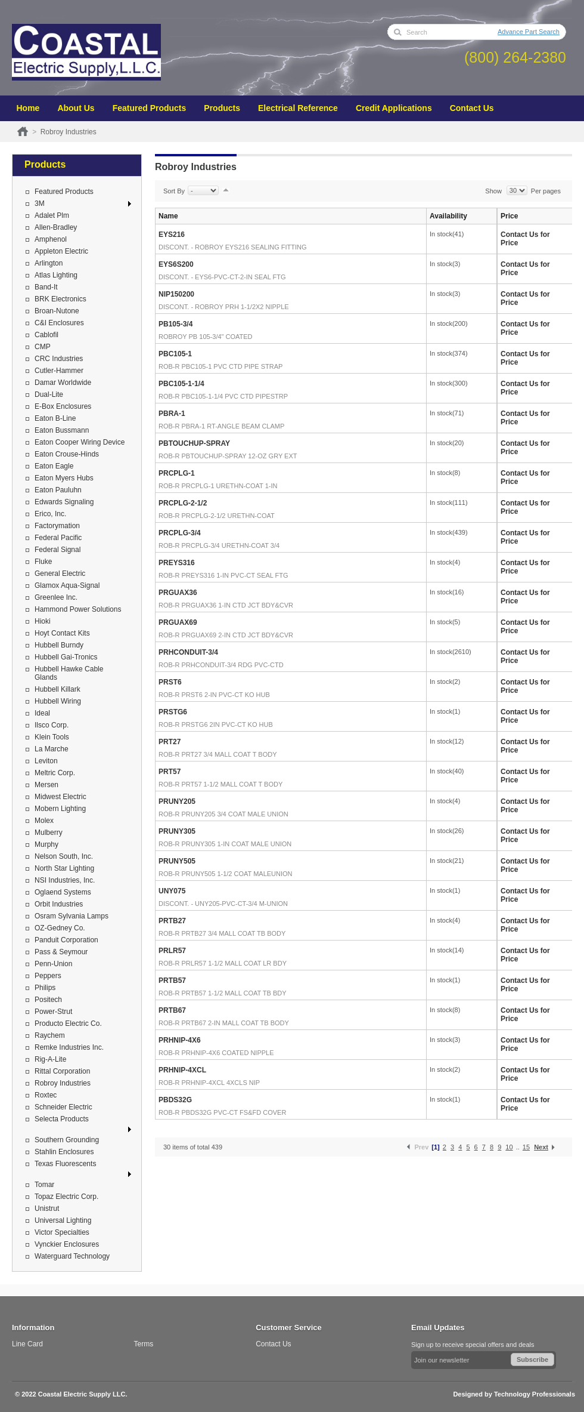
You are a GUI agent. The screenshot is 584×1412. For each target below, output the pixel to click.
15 (526, 1147)
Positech (48, 999)
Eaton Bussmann (62, 430)
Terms (144, 1344)
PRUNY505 (177, 861)
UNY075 (172, 891)
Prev (421, 1147)
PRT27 (170, 742)
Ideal (42, 713)
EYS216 (172, 234)
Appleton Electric (61, 251)
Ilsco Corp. (52, 725)
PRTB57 (172, 980)
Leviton (46, 761)
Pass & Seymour (61, 952)
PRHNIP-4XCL (182, 1070)
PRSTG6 (173, 712)
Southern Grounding (67, 1140)
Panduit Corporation (66, 940)
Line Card (27, 1344)
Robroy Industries (63, 1083)
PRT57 (170, 771)
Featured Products (150, 108)
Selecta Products (62, 1119)
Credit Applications (394, 108)
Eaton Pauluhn (58, 490)
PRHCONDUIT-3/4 (188, 652)
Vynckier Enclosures (67, 1244)
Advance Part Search (529, 31)
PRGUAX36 (178, 592)
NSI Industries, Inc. (65, 880)
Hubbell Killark (57, 689)
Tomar (44, 1184)
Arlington (49, 263)
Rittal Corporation (62, 1071)
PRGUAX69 (178, 622)
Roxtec (46, 1095)
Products (222, 108)
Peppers (48, 976)
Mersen (46, 785)
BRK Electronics (60, 299)
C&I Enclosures (59, 323)
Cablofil (46, 335)
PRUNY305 (177, 831)
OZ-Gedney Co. (60, 928)
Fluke (43, 561)
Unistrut (47, 1208)
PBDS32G (175, 1100)
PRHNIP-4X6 (180, 1040)
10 (508, 1147)
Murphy (46, 844)
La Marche (52, 749)
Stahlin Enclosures (64, 1152)
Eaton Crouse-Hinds (67, 454)
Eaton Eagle (54, 466)
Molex (44, 820)
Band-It (46, 287)
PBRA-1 (172, 413)
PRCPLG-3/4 (180, 533)
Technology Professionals (534, 1394)
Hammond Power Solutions (78, 609)
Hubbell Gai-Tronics (66, 657)
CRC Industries (59, 358)
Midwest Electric (60, 797)
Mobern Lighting (60, 808)
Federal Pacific (58, 538)
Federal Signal (57, 549)
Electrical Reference (298, 108)
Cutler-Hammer (59, 370)
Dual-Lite (49, 394)
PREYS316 (177, 563)
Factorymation (57, 526)
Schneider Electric (63, 1107)
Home (28, 108)
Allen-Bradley (56, 227)
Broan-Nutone (57, 311)
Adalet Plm (52, 215)
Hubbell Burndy (59, 645)
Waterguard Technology (72, 1256)
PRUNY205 (177, 801)
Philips (45, 988)
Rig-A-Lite (50, 1059)
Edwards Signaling (64, 502)
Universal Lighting (63, 1220)
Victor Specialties (62, 1232)
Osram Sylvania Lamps (71, 916)
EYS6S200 (176, 264)
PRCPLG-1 (177, 473)
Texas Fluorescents (65, 1164)
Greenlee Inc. (56, 597)
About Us (75, 108)
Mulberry (49, 832)
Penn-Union (53, 964)
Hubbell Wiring (58, 701)
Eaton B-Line (55, 418)
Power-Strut (53, 1011)
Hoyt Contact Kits (62, 633)
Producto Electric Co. (68, 1023)
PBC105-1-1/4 (181, 384)
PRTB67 (172, 1010)
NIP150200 (176, 294)
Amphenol (51, 239)
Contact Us (472, 108)
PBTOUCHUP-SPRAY (194, 443)
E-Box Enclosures (63, 406)
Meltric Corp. (55, 773)
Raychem (50, 1035)
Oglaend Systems (63, 892)
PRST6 (170, 682)
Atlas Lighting (56, 275)
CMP (43, 347)
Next (541, 1147)
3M (40, 203)
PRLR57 (172, 951)
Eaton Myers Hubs (64, 478)
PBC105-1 (175, 354)
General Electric (60, 573)
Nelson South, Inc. (64, 856)
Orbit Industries (59, 904)
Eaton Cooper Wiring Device (80, 442)
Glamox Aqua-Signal (67, 585)
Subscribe (532, 1359)
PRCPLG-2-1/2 (183, 503)
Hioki (43, 621)
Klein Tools (52, 737)
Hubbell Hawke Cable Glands (69, 673)
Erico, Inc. (50, 514)
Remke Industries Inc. (69, 1047)
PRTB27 (172, 921)
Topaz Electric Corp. (66, 1196)
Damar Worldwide (63, 382)
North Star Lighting (64, 868)
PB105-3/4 (175, 324)
